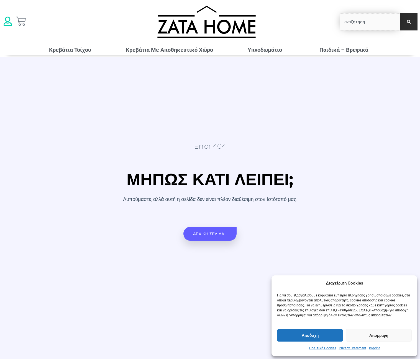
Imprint (374, 348)
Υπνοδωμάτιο (266, 50)
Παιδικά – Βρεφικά (345, 50)
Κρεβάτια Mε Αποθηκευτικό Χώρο (169, 50)
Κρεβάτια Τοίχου (70, 50)
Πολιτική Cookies (322, 348)
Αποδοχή (310, 335)
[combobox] (370, 21)
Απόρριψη (378, 335)
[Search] (409, 21)
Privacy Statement (352, 348)
